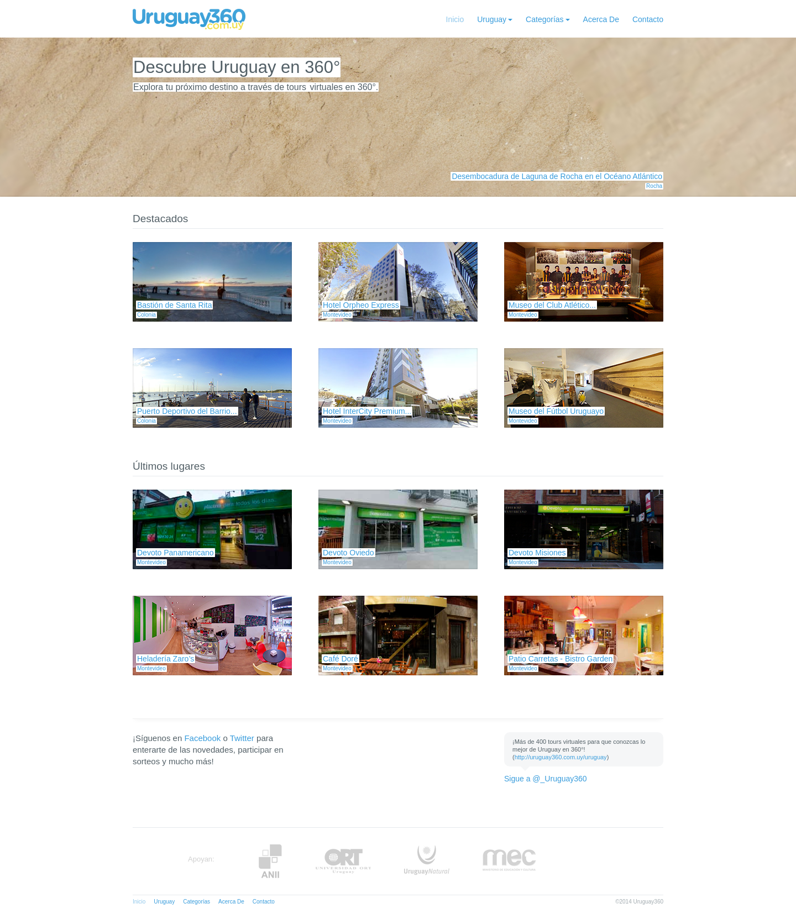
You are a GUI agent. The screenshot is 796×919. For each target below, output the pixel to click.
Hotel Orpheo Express (361, 305)
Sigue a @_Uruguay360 (545, 778)
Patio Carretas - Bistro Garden (560, 658)
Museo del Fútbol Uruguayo (556, 411)
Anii (270, 861)
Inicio (455, 19)
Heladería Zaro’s (165, 658)
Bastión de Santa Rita (174, 305)
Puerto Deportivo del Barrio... (187, 411)
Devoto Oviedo (348, 552)
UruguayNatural (426, 861)
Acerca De (601, 19)
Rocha (654, 186)
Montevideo (337, 315)
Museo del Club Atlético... (552, 305)
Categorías (544, 19)
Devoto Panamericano (175, 552)
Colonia (146, 315)
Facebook (202, 738)
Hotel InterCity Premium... (367, 411)
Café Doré (340, 658)
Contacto (647, 19)
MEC (509, 861)
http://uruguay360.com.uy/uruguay (561, 757)
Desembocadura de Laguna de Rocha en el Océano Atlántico (557, 176)
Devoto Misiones (537, 552)
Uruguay (491, 19)
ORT (343, 861)
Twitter (242, 738)
